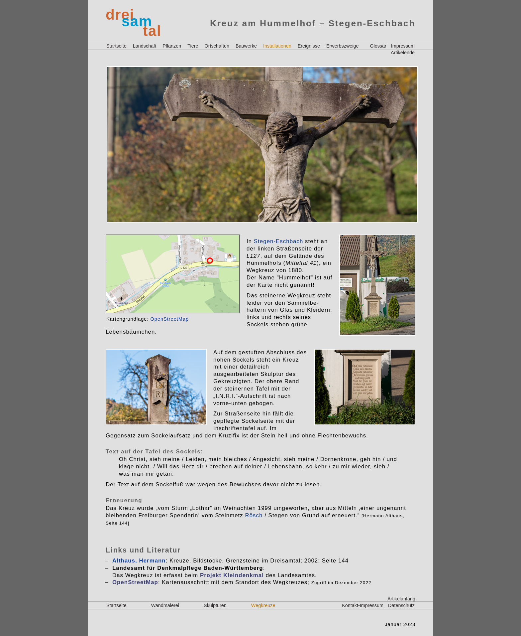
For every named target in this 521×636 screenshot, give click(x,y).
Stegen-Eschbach (278, 241)
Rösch (254, 515)
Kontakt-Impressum (362, 605)
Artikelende (403, 52)
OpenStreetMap (170, 319)
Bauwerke (246, 46)
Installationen (277, 46)
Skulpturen (215, 605)
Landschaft (144, 46)
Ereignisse (309, 46)
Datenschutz (401, 605)
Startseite (116, 46)
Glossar (378, 46)
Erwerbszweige (342, 46)
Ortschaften (217, 46)
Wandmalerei (165, 605)
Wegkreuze (263, 605)
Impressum (403, 46)
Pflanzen (171, 46)
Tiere (192, 46)
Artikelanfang (401, 598)
